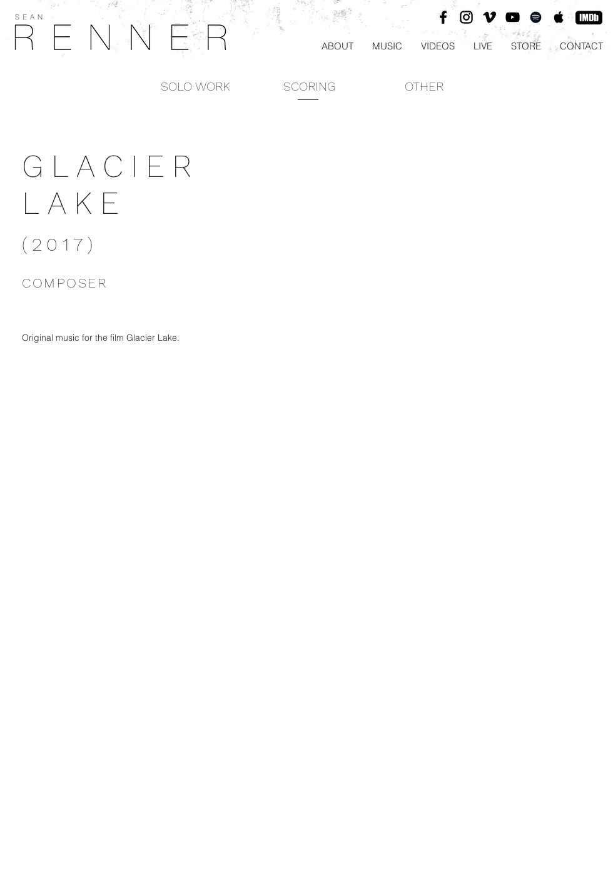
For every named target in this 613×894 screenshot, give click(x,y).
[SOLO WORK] (195, 86)
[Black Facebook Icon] (443, 17)
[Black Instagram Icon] (466, 17)
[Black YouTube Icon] (512, 17)
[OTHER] (424, 86)
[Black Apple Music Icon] (558, 17)
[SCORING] (309, 86)
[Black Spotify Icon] (535, 17)
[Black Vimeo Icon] (489, 17)
